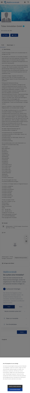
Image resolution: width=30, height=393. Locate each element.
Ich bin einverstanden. (15, 389)
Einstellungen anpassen (15, 386)
